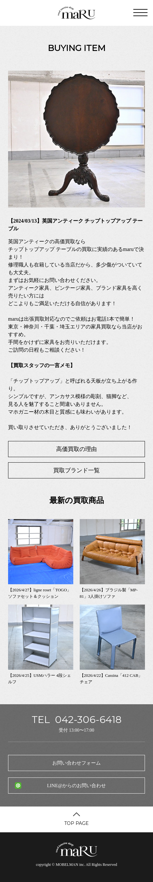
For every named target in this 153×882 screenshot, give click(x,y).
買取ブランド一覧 (76, 470)
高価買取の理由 (76, 449)
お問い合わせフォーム (76, 763)
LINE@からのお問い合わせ (76, 785)
